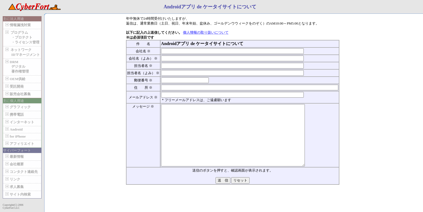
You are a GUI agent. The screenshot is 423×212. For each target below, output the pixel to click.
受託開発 (14, 86)
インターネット (19, 122)
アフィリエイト (19, 144)
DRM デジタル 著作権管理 (16, 66)
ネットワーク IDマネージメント (22, 52)
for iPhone (15, 136)
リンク (12, 179)
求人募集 (14, 187)
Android (13, 129)
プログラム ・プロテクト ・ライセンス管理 (21, 37)
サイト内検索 (17, 194)
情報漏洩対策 (17, 25)
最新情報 (14, 157)
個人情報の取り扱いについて (205, 32)
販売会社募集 (17, 94)
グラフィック (17, 107)
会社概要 (14, 164)
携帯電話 (14, 114)
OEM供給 (14, 79)
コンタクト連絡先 (21, 172)
